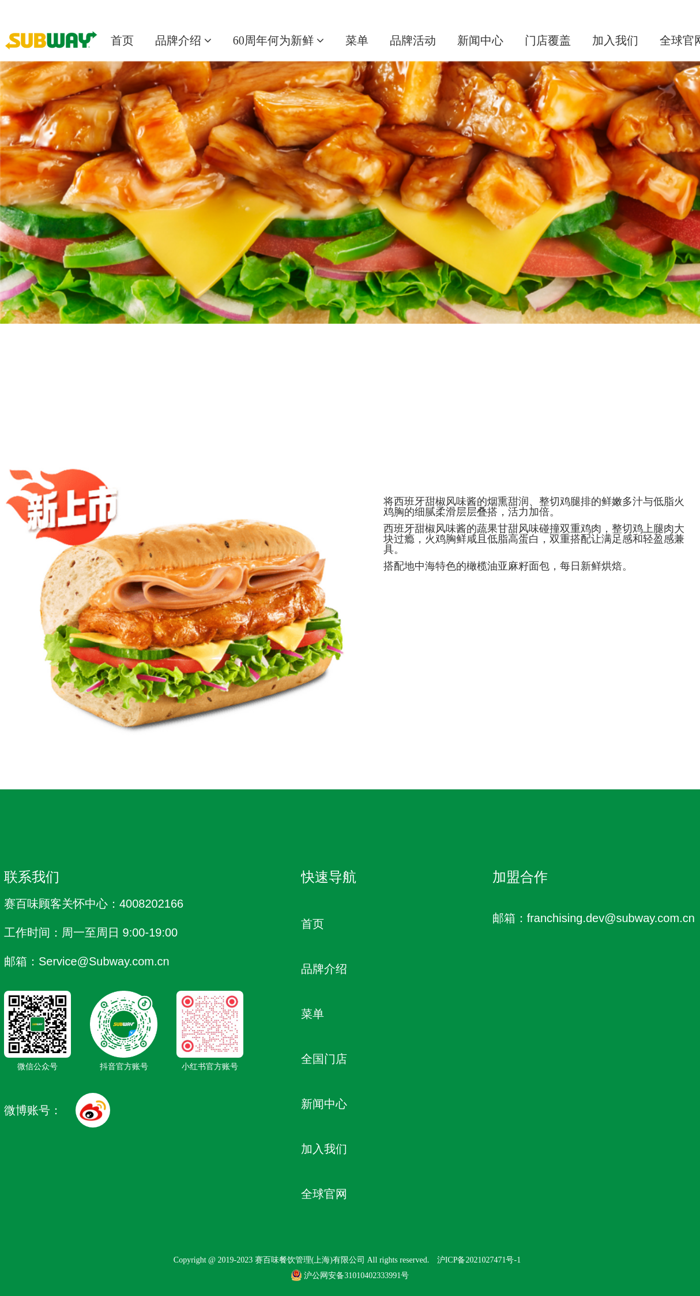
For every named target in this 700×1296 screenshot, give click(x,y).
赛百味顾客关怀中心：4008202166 (93, 903)
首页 (122, 40)
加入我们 (615, 40)
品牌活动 (413, 40)
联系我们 (31, 877)
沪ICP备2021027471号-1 (479, 1260)
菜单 (356, 40)
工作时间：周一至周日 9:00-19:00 (91, 932)
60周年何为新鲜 (278, 40)
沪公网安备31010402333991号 (350, 1275)
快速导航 (328, 877)
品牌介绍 (183, 40)
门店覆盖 (548, 40)
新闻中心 (480, 40)
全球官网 (324, 1194)
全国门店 (324, 1058)
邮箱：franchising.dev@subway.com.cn (593, 918)
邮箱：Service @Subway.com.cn (87, 961)
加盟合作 (520, 877)
